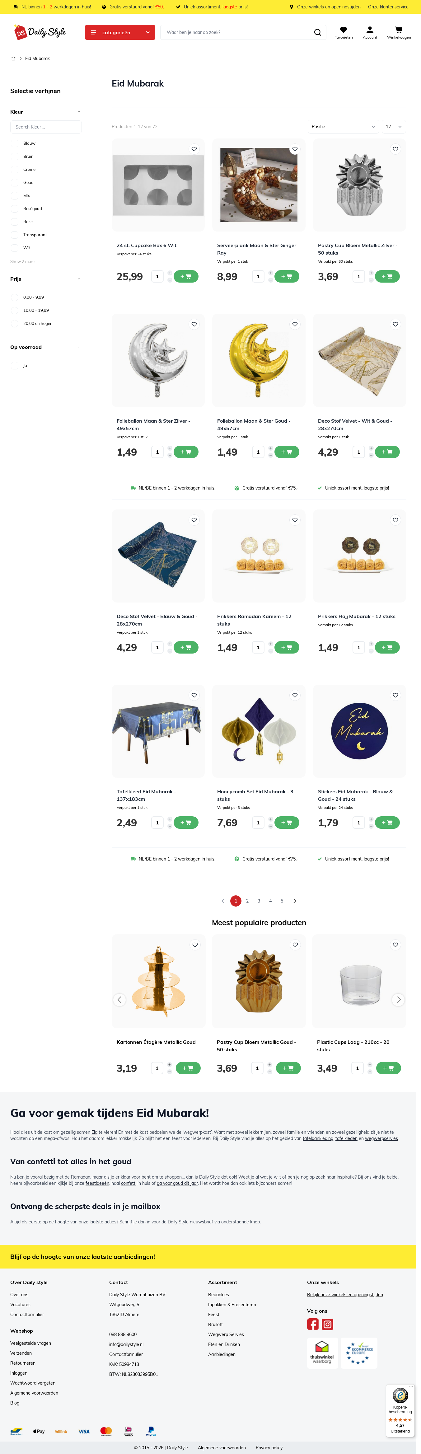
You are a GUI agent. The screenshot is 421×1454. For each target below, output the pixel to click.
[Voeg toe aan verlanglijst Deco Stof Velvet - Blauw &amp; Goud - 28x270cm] (194, 520)
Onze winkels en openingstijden (329, 7)
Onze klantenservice (388, 7)
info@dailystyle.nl (126, 1344)
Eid (94, 1132)
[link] (223, 901)
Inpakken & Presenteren (232, 1304)
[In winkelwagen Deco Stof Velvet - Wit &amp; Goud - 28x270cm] (387, 452)
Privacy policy (269, 1448)
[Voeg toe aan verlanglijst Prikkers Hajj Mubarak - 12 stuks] (395, 520)
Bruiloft (215, 1324)
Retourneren (22, 1363)
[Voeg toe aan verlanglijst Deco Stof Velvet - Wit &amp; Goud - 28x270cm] (395, 324)
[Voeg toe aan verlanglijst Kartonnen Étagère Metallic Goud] (195, 944)
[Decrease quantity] (169, 280)
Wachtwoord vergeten (32, 1383)
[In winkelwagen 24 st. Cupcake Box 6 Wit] (186, 276)
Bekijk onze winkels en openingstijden (345, 1294)
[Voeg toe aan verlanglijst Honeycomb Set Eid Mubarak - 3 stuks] (295, 695)
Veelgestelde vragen (30, 1343)
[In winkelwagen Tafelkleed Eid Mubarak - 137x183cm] (186, 822)
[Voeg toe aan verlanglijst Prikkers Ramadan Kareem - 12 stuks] (295, 520)
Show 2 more (22, 261)
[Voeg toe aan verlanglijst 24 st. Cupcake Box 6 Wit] (194, 149)
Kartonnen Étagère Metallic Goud (156, 1042)
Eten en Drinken (224, 1344)
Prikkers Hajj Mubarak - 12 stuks (356, 616)
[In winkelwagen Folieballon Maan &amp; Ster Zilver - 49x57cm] (186, 452)
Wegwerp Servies (226, 1334)
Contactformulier (27, 1314)
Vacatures (20, 1304)
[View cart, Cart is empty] (399, 32)
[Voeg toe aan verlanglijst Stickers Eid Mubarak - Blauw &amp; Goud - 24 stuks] (395, 695)
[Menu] (411, 1388)
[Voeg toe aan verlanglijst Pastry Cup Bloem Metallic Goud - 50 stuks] (295, 944)
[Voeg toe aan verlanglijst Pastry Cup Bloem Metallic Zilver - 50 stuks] (395, 149)
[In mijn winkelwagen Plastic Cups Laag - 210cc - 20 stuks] (388, 1068)
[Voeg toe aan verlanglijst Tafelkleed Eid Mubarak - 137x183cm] (194, 695)
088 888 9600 (123, 1334)
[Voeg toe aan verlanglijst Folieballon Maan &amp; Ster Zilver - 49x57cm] (194, 324)
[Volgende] (295, 901)
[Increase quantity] (169, 272)
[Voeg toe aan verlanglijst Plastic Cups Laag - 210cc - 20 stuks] (395, 944)
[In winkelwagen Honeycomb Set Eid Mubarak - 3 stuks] (286, 822)
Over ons (19, 1294)
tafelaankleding (318, 1138)
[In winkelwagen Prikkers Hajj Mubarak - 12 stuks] (387, 647)
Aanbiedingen (222, 1354)
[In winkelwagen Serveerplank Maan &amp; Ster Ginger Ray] (286, 276)
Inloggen (18, 1373)
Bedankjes (218, 1294)
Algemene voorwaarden (34, 1393)
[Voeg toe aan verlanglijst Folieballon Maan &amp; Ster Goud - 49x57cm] (295, 324)
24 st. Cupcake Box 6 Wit (146, 245)
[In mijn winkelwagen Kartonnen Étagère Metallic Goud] (188, 1068)
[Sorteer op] (343, 127)
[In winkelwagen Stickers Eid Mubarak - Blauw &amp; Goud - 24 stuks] (387, 822)
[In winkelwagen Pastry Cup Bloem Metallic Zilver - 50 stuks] (387, 276)
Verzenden (21, 1353)
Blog (14, 1403)
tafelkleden (346, 1138)
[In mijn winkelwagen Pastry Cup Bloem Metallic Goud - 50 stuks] (288, 1068)
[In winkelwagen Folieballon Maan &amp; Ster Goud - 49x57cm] (286, 452)
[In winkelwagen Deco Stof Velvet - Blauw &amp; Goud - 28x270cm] (186, 647)
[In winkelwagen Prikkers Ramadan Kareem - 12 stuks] (286, 647)
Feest (213, 1314)
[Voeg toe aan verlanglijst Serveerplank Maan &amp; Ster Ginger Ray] (295, 149)
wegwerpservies (381, 1138)
